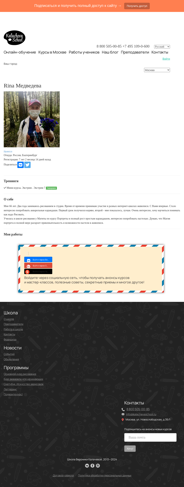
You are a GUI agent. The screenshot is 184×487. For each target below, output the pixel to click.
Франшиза (10, 339)
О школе (9, 319)
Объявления (11, 359)
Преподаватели (135, 52)
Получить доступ (137, 5)
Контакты (160, 52)
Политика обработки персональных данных (104, 475)
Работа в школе (13, 329)
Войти (166, 58)
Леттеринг (10, 389)
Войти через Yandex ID (38, 271)
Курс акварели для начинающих (23, 379)
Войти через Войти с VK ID (38, 259)
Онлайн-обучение (20, 52)
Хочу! (130, 448)
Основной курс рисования (20, 374)
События (9, 354)
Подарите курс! (13, 394)
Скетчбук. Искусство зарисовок (23, 384)
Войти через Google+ (38, 265)
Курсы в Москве (52, 52)
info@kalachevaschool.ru (141, 414)
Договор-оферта (63, 475)
